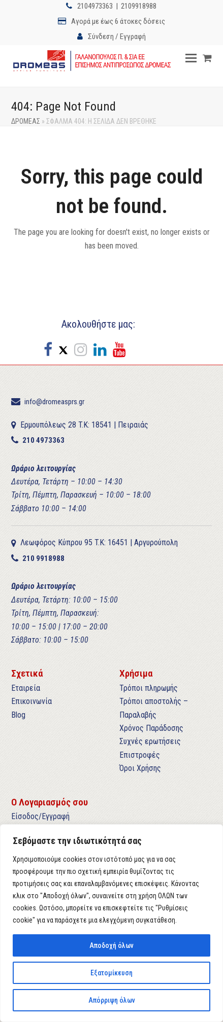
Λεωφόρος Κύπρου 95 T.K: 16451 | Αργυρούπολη (99, 542)
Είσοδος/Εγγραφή (40, 816)
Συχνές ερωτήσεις (150, 741)
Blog (18, 715)
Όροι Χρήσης (140, 768)
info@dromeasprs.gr (54, 401)
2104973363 (95, 6)
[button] (191, 58)
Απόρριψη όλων (111, 1000)
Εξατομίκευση (111, 973)
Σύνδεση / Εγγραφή (117, 36)
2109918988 (138, 6)
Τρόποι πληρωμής (148, 688)
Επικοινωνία (31, 701)
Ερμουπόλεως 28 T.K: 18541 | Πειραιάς (84, 425)
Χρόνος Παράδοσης (151, 728)
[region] (111, 923)
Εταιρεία (25, 688)
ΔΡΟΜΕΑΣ (25, 121)
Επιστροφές (139, 755)
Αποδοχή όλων (111, 945)
